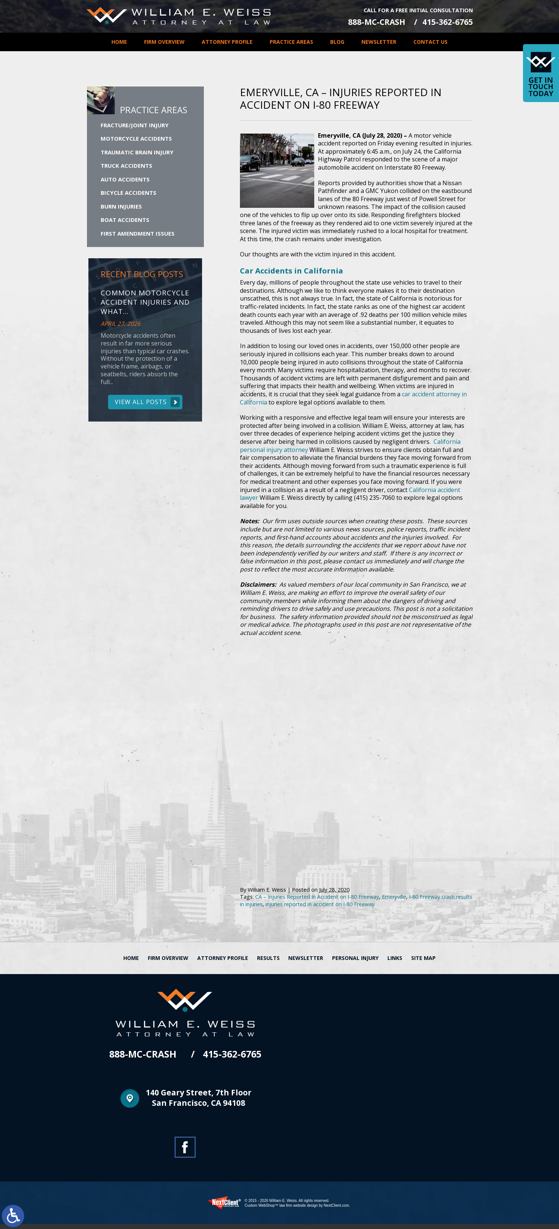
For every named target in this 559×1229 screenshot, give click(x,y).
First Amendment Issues (138, 235)
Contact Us (430, 41)
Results (268, 962)
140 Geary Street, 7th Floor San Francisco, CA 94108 (198, 1103)
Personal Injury (355, 962)
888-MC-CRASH (372, 22)
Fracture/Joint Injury (135, 127)
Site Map (423, 962)
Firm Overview (164, 41)
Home (119, 41)
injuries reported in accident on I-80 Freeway (320, 908)
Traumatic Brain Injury (137, 154)
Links (394, 962)
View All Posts (141, 404)
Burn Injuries (121, 208)
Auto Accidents (125, 181)
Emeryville (394, 901)
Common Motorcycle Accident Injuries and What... (145, 304)
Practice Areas (291, 41)
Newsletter (378, 41)
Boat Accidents (125, 221)
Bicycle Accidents (128, 194)
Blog (337, 41)
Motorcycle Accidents (136, 140)
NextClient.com (336, 1210)
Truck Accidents (126, 167)
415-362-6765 (447, 22)
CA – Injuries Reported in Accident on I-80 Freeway (317, 901)
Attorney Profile (227, 41)
